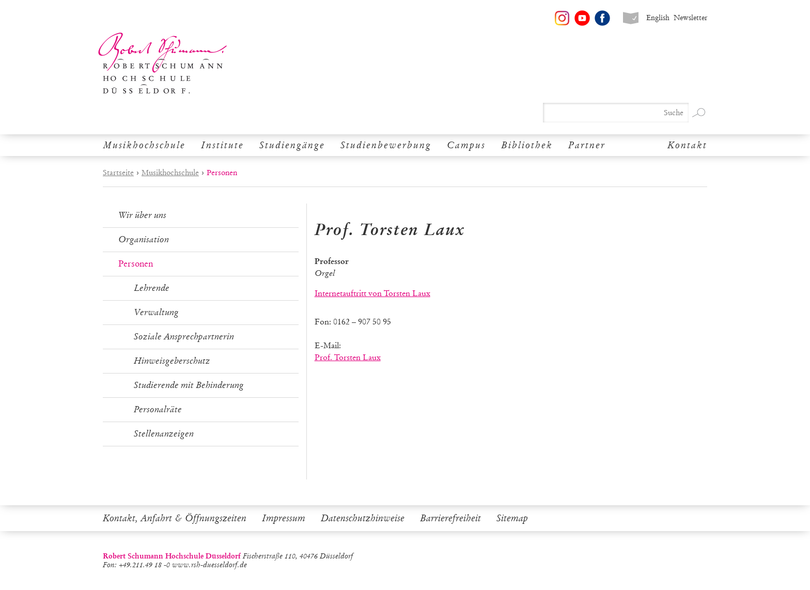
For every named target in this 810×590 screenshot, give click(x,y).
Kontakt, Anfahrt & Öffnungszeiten (174, 518)
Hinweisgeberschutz (172, 360)
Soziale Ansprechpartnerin (184, 336)
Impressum (283, 518)
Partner (586, 145)
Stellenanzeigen (164, 433)
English (657, 17)
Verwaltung (156, 312)
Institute (222, 145)
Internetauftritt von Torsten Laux (372, 293)
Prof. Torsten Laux (348, 357)
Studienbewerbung (385, 145)
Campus (466, 145)
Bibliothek (527, 145)
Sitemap (512, 518)
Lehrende (151, 288)
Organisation (143, 239)
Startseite (118, 172)
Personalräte (158, 409)
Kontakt (687, 145)
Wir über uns (142, 215)
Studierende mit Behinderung (189, 385)
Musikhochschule (144, 145)
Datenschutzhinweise (362, 518)
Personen (135, 263)
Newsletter (690, 17)
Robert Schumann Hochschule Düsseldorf (162, 63)
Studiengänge (292, 145)
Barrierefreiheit (450, 518)
